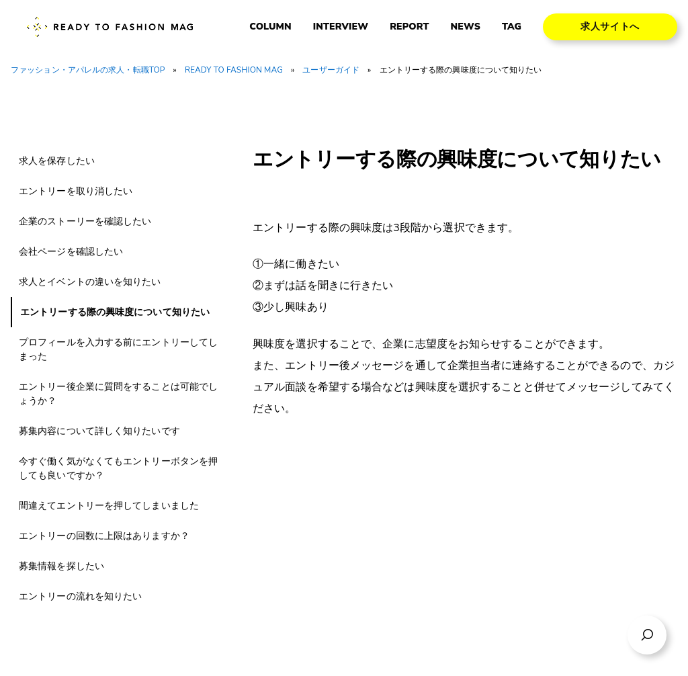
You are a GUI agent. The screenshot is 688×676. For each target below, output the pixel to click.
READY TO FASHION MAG (234, 70)
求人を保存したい (57, 161)
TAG (511, 27)
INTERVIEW (340, 27)
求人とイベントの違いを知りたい (90, 282)
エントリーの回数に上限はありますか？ (104, 536)
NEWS (465, 27)
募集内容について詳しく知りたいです (99, 431)
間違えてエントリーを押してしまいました (109, 505)
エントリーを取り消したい (75, 191)
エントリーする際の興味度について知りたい (115, 312)
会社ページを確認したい (71, 251)
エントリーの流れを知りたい (80, 596)
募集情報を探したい (61, 566)
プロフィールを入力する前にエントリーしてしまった (118, 349)
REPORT (409, 27)
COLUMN (270, 27)
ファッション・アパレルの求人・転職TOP (88, 70)
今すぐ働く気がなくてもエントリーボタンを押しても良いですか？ (118, 468)
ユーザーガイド (330, 70)
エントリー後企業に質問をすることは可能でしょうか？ (118, 393)
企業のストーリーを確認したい (85, 221)
